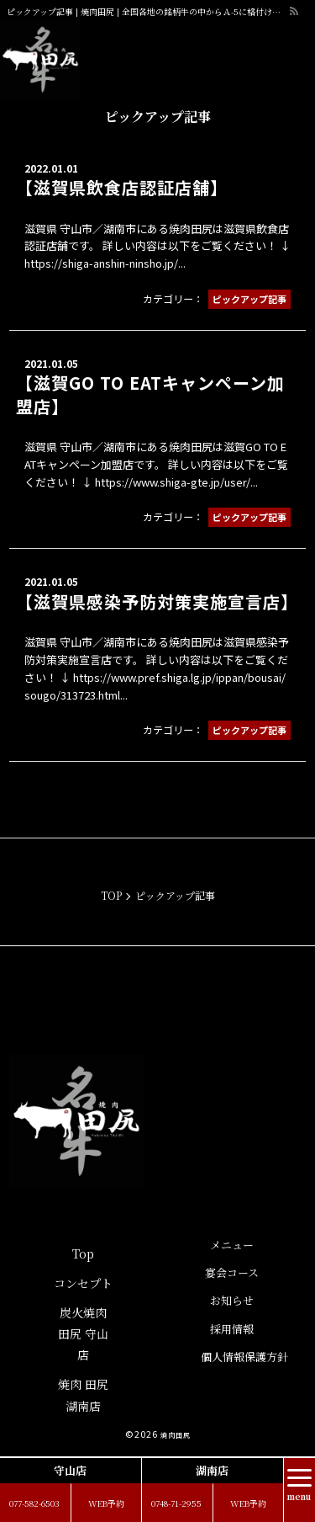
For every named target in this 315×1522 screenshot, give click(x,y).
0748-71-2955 (176, 1503)
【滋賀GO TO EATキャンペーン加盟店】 (150, 394)
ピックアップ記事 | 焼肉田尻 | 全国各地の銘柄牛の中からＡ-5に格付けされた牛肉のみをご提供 (147, 11)
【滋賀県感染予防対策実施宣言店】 (157, 601)
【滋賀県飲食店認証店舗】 (122, 187)
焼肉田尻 (175, 1435)
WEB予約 (106, 1503)
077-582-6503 (34, 1503)
